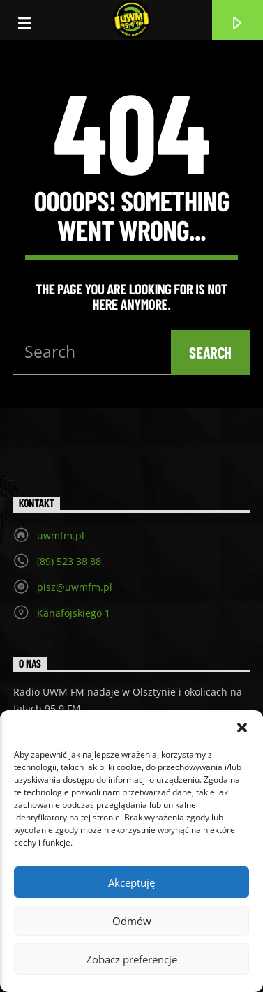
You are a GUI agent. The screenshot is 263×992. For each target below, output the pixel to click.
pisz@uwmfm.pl (74, 587)
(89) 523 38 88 (69, 561)
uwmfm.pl (60, 535)
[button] (242, 728)
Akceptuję (131, 882)
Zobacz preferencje (131, 959)
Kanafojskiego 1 (73, 612)
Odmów (131, 921)
